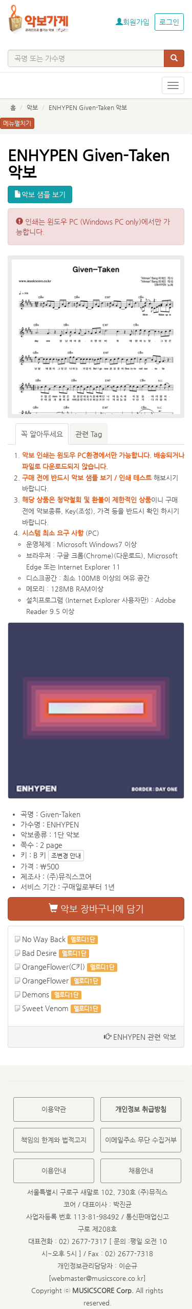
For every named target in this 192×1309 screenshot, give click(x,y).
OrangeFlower (45, 980)
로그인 (169, 22)
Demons (35, 994)
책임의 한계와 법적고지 (54, 1140)
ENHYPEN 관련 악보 (140, 1037)
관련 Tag (88, 434)
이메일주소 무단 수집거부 (141, 1140)
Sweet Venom (45, 1008)
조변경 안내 (66, 855)
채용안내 (141, 1170)
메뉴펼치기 (17, 123)
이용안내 (53, 1170)
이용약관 (53, 1109)
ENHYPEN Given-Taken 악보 (88, 107)
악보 (32, 107)
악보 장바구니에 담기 (96, 908)
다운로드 (128, 555)
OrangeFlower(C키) (53, 967)
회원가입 (133, 22)
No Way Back (44, 939)
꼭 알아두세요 (42, 434)
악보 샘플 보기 (40, 194)
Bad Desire (39, 953)
